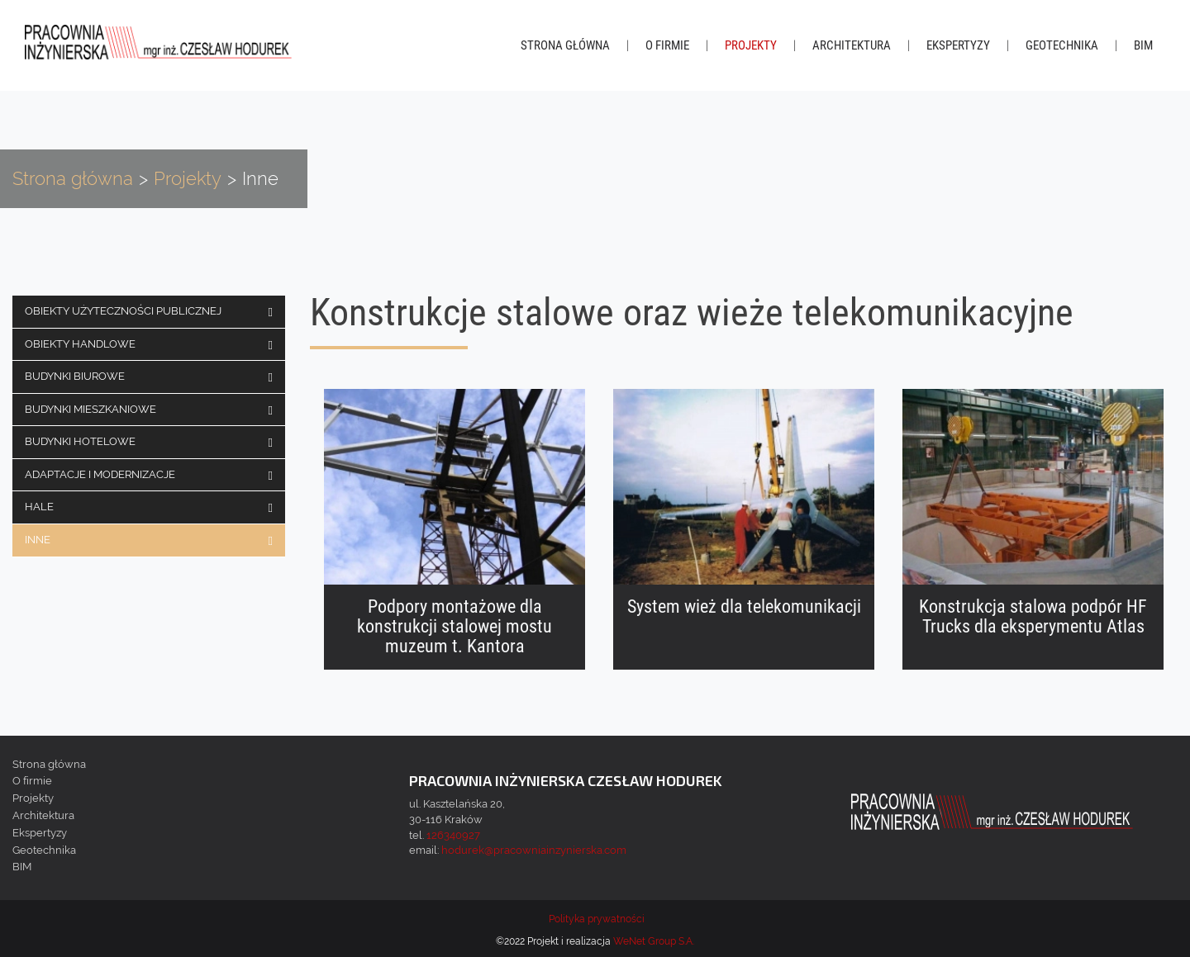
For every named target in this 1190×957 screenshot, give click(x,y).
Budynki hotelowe (80, 441)
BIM (1143, 45)
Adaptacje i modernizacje (100, 474)
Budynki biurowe (75, 376)
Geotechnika (1062, 45)
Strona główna (565, 45)
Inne (37, 539)
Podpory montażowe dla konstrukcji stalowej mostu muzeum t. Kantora (454, 626)
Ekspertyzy (958, 45)
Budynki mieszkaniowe (90, 409)
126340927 (453, 835)
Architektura (851, 45)
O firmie (667, 45)
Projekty (751, 45)
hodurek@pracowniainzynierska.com (533, 850)
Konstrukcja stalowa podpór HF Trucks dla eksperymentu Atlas (1033, 617)
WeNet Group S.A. (653, 941)
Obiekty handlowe (80, 344)
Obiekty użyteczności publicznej (123, 311)
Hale (39, 506)
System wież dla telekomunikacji (744, 607)
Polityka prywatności (597, 919)
